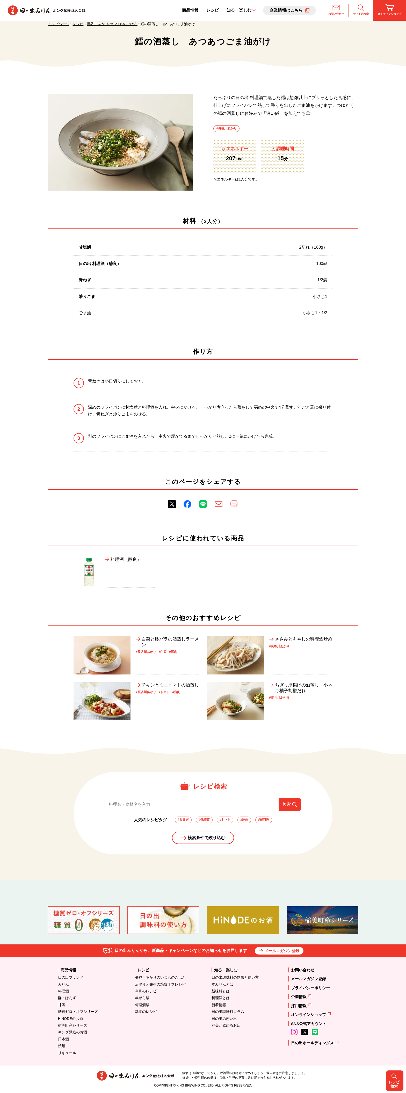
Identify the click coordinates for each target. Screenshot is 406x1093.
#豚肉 (244, 820)
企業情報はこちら (286, 10)
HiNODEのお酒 (70, 1019)
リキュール (67, 1053)
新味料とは (221, 991)
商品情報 (190, 10)
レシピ (212, 10)
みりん (63, 984)
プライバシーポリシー (310, 988)
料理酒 (63, 991)
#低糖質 (204, 820)
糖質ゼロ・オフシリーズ (78, 1012)
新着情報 (219, 1005)
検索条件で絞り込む (206, 838)
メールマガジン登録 (281, 951)
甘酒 (61, 1005)
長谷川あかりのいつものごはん (112, 24)
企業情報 (299, 996)
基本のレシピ (146, 1012)
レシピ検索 (396, 546)
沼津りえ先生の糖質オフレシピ (160, 984)
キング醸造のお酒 (72, 1032)
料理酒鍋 (142, 1005)
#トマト (225, 820)
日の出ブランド (70, 977)
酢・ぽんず (67, 998)
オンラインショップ (389, 9)
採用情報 (299, 1006)
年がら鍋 (142, 998)
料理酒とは (221, 998)
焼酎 (61, 1046)
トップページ (58, 24)
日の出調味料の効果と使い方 (235, 977)
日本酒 (63, 1039)
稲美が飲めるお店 (226, 1025)
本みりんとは (222, 984)
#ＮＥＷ (183, 820)
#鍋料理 (263, 820)
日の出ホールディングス (313, 1043)
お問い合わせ (336, 9)
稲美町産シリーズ (72, 1025)
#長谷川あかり (226, 128)
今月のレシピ (146, 991)
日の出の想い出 (224, 1019)
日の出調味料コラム (228, 1012)
